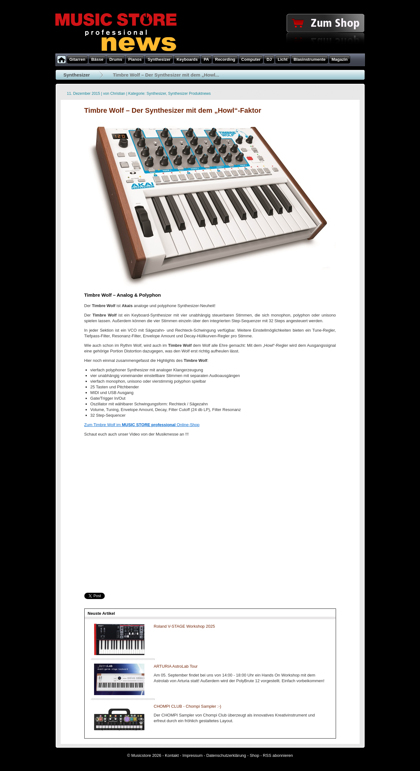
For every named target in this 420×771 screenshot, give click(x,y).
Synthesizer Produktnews (189, 93)
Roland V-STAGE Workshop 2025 (184, 626)
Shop (254, 755)
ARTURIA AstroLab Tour (176, 666)
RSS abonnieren (278, 755)
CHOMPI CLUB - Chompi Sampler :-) (187, 706)
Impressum (192, 755)
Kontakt (172, 755)
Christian (117, 93)
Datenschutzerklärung (226, 755)
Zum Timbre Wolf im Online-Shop (142, 424)
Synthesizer (77, 74)
